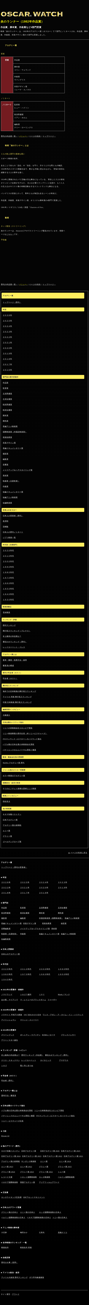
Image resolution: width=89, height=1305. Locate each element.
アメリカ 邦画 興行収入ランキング (17, 697)
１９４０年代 (8, 594)
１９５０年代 (8, 589)
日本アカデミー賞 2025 (70, 1151)
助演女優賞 (7, 410)
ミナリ (42, 994)
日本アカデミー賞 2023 (31, 1156)
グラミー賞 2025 (65, 1167)
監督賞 (5, 388)
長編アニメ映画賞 (10, 426)
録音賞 (64, 923)
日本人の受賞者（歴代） (13, 516)
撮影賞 (5, 454)
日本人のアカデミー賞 (10, 954)
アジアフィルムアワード (49, 1182)
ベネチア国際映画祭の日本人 (39, 1217)
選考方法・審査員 (8, 1096)
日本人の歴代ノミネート (13, 532)
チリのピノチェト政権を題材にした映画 (19, 789)
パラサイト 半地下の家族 (11, 1015)
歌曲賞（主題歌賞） (11, 481)
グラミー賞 (7, 836)
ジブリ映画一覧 (9, 537)
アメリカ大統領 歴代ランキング (14, 1277)
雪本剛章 (6, 612)
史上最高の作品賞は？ (12, 636)
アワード (15, 1294)
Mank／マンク (64, 994)
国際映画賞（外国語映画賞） (15, 432)
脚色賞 (5, 421)
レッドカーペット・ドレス (14, 647)
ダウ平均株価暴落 (36, 1277)
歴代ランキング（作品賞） (32, 1055)
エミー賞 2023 (7, 1167)
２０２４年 (7, 326)
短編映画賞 (7, 503)
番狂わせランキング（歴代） (15, 642)
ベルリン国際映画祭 (66, 1177)
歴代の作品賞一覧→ (9, 136)
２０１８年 (7, 359)
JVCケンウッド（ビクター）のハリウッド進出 (22, 739)
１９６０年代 (8, 583)
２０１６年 (7, 370)
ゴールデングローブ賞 (12, 842)
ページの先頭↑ (35, 136)
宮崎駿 (5, 527)
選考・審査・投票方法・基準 (15, 660)
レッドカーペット (28, 1060)
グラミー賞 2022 (46, 1172)
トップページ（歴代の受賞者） (14, 867)
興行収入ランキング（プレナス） (17, 631)
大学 (51, 183)
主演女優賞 (7, 399)
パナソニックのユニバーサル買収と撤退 (19, 750)
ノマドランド (6, 994)
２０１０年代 (8, 556)
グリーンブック (7, 1035)
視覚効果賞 (7, 437)
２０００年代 (8, 561)
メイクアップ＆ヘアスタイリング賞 (17, 470)
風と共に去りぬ (26, 1066)
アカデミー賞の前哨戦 (12, 825)
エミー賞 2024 (65, 1161)
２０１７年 (7, 364)
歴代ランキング (9, 625)
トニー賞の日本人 (59, 1217)
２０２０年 (7, 348)
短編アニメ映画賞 (10, 497)
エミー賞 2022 (26, 1167)
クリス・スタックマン (10, 1060)
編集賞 (5, 459)
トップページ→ (49, 136)
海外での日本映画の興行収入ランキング (19, 691)
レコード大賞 (6, 1177)
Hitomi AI (5, 1136)
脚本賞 (5, 415)
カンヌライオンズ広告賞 (11, 1197)
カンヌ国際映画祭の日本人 (50, 1212)
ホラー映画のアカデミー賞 (14, 776)
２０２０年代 (8, 550)
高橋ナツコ (62, 1232)
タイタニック (45, 1060)
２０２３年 (7, 332)
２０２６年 (7, 315)
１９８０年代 (8, 572)
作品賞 (5, 383)
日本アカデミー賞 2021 (73, 1156)
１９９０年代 (8, 567)
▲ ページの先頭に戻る (77, 853)
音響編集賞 (6, 929)
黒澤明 (5, 521)
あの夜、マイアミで (9, 1000)
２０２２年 (7, 337)
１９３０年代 (8, 600)
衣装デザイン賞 (9, 443)
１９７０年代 (8, 578)
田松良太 (6, 801)
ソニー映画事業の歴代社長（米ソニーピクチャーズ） (25, 733)
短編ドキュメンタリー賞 (13, 492)
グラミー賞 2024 (8, 1172)
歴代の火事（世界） (9, 1262)
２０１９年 (7, 353)
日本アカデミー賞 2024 (11, 1156)
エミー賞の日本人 (27, 1212)
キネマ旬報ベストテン (12, 814)
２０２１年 (7, 342)
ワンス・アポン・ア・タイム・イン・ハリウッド (63, 1015)
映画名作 (5, 1247)
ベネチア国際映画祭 (9, 1182)
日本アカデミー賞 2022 (52, 1156)
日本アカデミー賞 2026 (50, 1151)
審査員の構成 (8, 665)
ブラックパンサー (68, 1035)
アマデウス (63, 1060)
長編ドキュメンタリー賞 (13, 448)
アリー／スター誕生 (9, 1040)
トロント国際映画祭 (28, 1177)
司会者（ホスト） (10, 678)
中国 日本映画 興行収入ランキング (17, 702)
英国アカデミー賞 (27, 1182)
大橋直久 (6, 715)
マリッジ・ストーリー (29, 1020)
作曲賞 (5, 486)
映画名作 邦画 (26, 1247)
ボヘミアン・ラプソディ (30, 1035)
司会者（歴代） (7, 1081)
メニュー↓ (23, 136)
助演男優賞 (7, 404)
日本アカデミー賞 (10, 820)
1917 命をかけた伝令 (32, 1015)
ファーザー (52, 1000)
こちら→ (10, 234)
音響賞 (5, 465)
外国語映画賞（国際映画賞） (51, 918)
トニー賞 (61, 1172)
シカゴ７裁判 (25, 994)
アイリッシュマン (8, 1020)
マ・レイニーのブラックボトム (33, 1000)
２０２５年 (7, 321)
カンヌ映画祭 (44, 1177)
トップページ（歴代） (12, 302)
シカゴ (4, 1066)
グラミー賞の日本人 (9, 1212)
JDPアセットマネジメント (34, 1197)
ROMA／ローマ (48, 1035)
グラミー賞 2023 (27, 1172)
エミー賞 (6, 831)
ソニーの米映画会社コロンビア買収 (17, 728)
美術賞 (5, 475)
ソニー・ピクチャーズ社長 (12, 1121)
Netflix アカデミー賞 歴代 (13, 763)
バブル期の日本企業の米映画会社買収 (18, 744)
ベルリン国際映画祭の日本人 (13, 1217)
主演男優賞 (7, 394)
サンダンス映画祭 (28, 1161)
